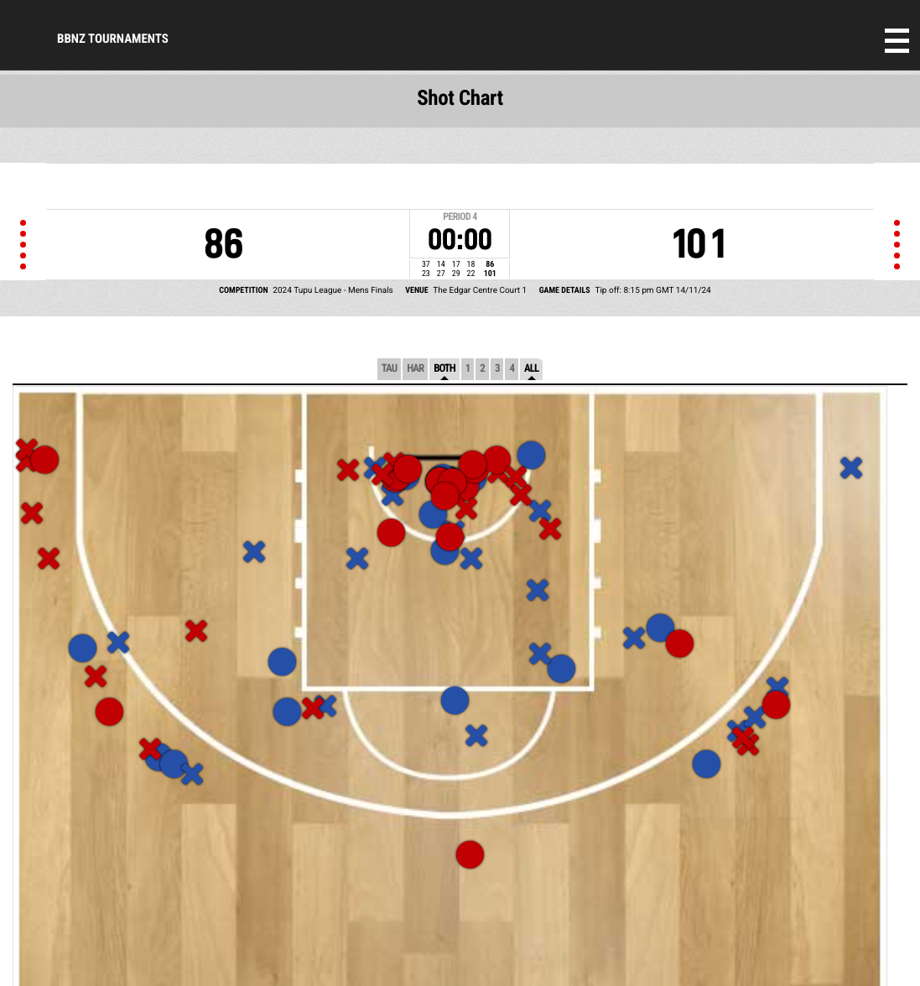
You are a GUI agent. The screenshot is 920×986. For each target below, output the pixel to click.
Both (444, 369)
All (531, 369)
